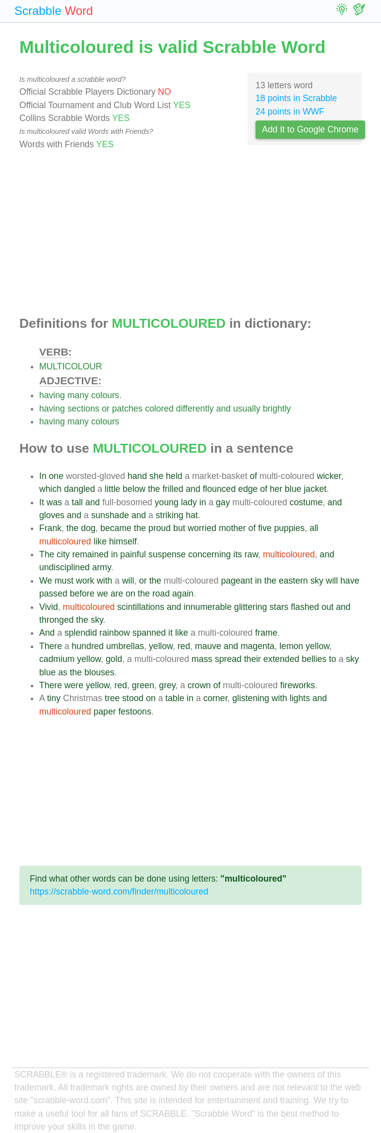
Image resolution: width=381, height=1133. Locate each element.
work (85, 581)
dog (88, 528)
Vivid (48, 607)
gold (114, 659)
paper (105, 711)
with (104, 581)
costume (306, 502)
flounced (219, 489)
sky (316, 581)
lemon (291, 646)
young (167, 502)
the (154, 489)
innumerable (208, 607)
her (276, 489)
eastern (293, 581)
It (41, 502)
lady (189, 502)
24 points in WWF (289, 112)
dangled (79, 489)
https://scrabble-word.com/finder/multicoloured (119, 891)
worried (202, 528)
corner (215, 698)
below (134, 489)
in (202, 502)
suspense (167, 554)
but (179, 528)
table (174, 698)
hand (137, 476)
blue (293, 489)
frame (266, 633)
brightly (277, 409)
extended (281, 659)
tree (112, 698)
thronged (56, 620)
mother (232, 528)
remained (90, 554)
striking (170, 515)
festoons (134, 711)
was (54, 502)
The (46, 554)
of (253, 476)
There (50, 646)
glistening (250, 698)
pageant (237, 581)
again (182, 593)
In (43, 476)
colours (105, 395)
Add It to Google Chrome (310, 129)
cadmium (56, 659)
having (52, 395)
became (115, 528)
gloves (51, 515)
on (130, 593)
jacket (315, 489)
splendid (80, 633)
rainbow (114, 633)
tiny (54, 698)
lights (300, 698)
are (117, 593)
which (50, 489)
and (223, 409)
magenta (257, 646)
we (102, 593)
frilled (172, 489)
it (170, 633)
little (112, 489)
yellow (161, 646)
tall (77, 502)
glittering (250, 607)
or (106, 409)
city (63, 554)
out (327, 607)
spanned (149, 633)
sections (83, 409)
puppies (289, 528)
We (45, 581)
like (100, 541)
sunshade (110, 515)
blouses (99, 672)
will (128, 581)
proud (159, 528)
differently (195, 409)
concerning (209, 554)
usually (246, 409)
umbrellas (125, 646)
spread (228, 659)
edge (247, 489)
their (252, 659)
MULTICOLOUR (70, 366)
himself (123, 541)
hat (191, 515)
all (314, 528)
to (332, 659)
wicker (329, 476)
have (349, 581)
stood (132, 698)
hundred (88, 646)
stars (278, 607)
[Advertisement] (190, 233)
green (143, 685)
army (101, 567)
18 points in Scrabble (296, 98)
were (73, 685)
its (237, 554)
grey (167, 685)
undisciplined (64, 567)
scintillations (140, 607)
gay (223, 502)
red (184, 646)
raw (251, 554)
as (62, 672)
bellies (314, 659)
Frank (50, 528)
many (78, 395)
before (82, 593)
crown (199, 685)
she (156, 476)
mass (201, 659)
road (161, 593)
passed (53, 593)
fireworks (297, 685)
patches (127, 409)
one (56, 476)
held (174, 476)
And (47, 633)
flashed (305, 607)
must (64, 581)
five (264, 528)
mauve (208, 646)
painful (133, 554)
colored (159, 409)
